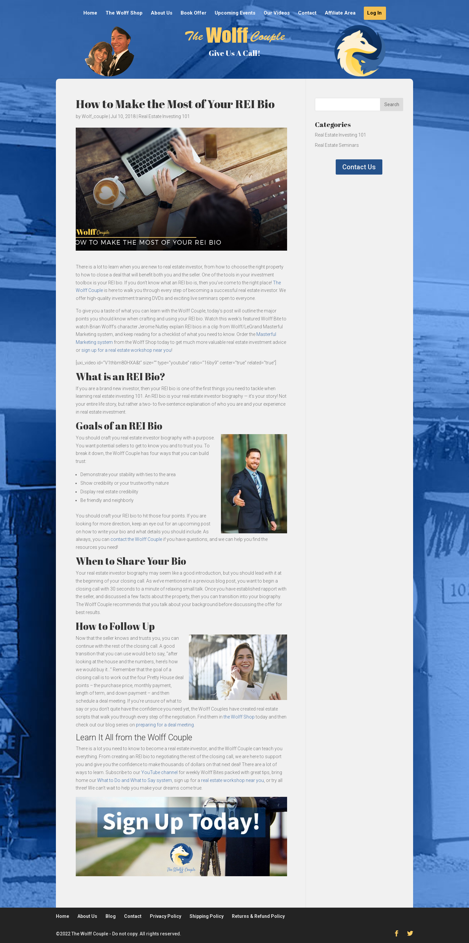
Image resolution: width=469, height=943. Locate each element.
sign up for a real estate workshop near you (126, 350)
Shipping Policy (207, 916)
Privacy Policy (165, 916)
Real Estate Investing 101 (164, 116)
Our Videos (277, 13)
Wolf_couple (95, 116)
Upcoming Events (235, 13)
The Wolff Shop (124, 13)
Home (90, 13)
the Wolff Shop (239, 716)
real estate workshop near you (232, 780)
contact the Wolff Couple (136, 539)
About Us (161, 13)
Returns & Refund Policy (258, 916)
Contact (307, 13)
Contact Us (359, 167)
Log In (374, 13)
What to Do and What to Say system (134, 780)
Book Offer (193, 13)
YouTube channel (159, 772)
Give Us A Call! (234, 53)
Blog (111, 916)
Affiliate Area (340, 13)
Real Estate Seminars (337, 145)
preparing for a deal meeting (165, 724)
